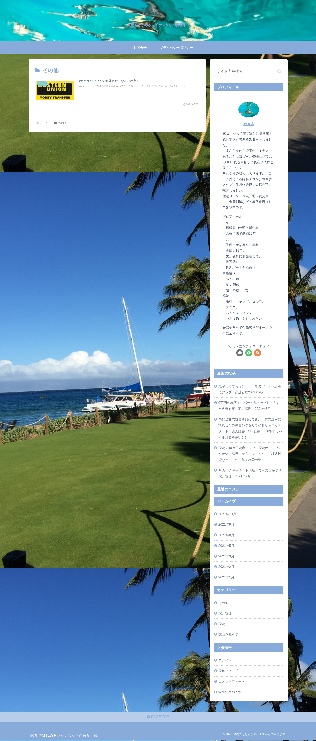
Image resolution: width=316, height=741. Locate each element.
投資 (221, 624)
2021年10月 (227, 514)
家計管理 (225, 613)
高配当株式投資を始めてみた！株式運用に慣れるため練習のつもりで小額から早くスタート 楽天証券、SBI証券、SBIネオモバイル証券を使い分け (250, 428)
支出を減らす (228, 634)
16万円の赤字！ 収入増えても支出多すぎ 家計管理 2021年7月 (250, 473)
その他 (223, 603)
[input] (248, 71)
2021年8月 (226, 535)
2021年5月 (226, 546)
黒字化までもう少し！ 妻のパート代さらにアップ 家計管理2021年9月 (249, 389)
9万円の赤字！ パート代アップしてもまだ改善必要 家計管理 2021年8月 (249, 405)
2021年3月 (226, 556)
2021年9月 (226, 524)
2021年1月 (226, 577)
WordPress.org (229, 692)
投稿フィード (228, 671)
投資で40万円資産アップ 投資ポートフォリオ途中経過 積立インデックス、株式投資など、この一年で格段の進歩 (250, 454)
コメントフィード (231, 681)
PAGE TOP (158, 718)
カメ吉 (248, 124)
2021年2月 (226, 567)
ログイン (225, 660)
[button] (279, 71)
